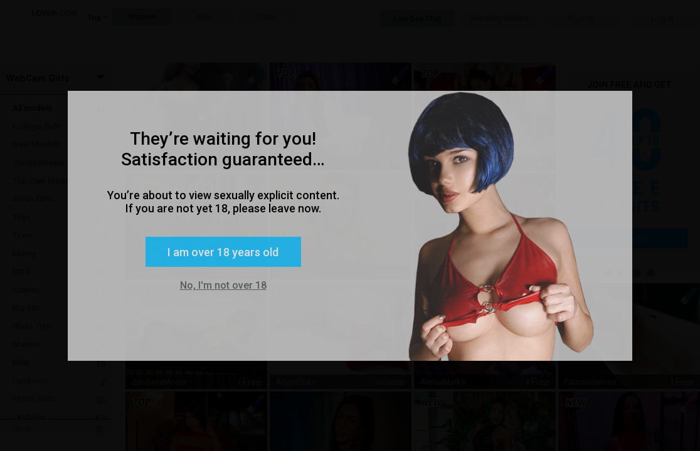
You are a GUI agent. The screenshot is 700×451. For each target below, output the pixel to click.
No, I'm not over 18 (223, 285)
